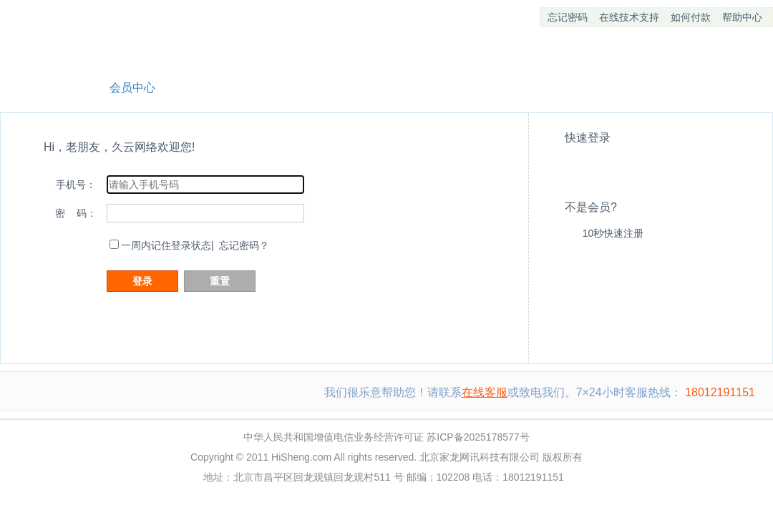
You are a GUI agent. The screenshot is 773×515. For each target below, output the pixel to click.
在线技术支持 (629, 17)
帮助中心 (742, 17)
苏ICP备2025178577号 (478, 437)
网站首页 (44, 86)
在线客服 (484, 392)
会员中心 (132, 88)
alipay (606, 163)
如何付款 (691, 17)
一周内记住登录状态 (166, 245)
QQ (576, 163)
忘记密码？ (244, 245)
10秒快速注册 (613, 233)
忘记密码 (568, 17)
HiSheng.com (301, 457)
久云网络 (75, 36)
